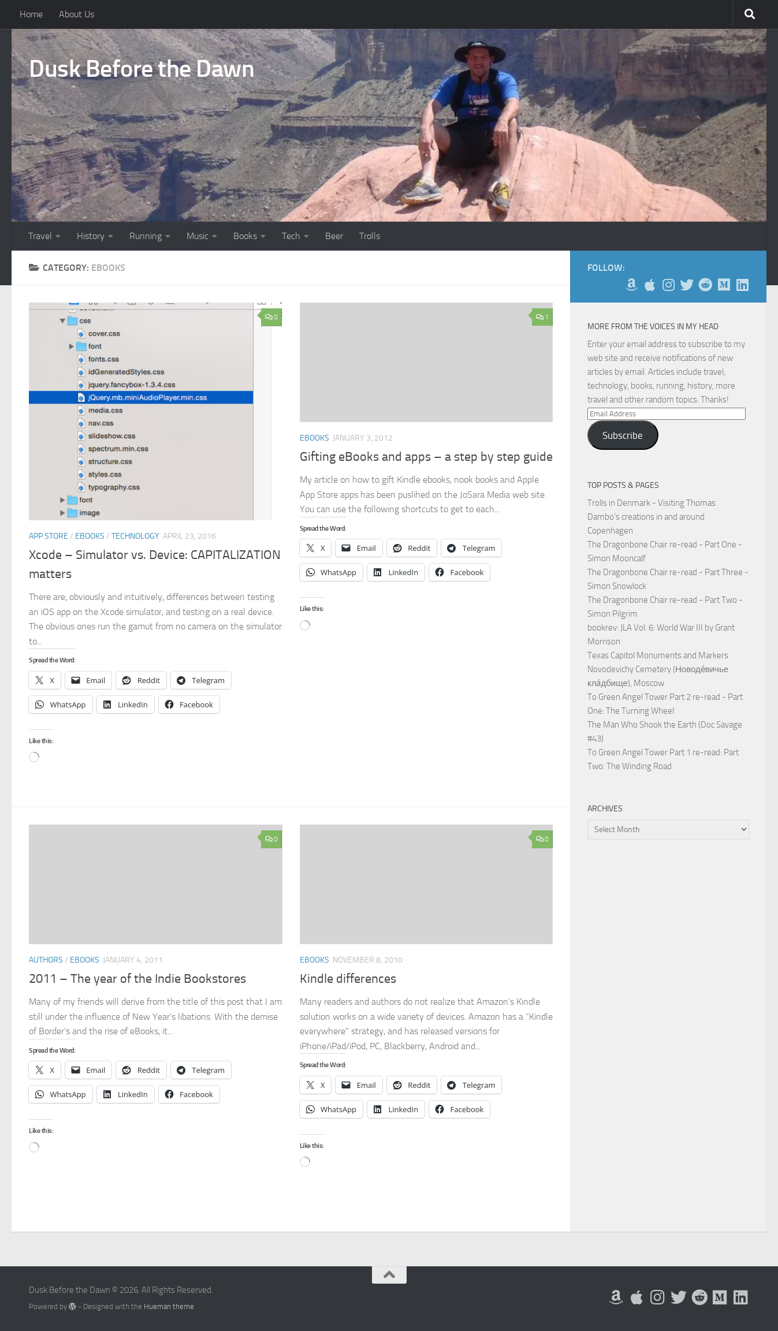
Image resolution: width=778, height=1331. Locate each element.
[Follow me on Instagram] (668, 285)
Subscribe (622, 435)
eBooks (90, 536)
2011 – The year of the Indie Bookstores (137, 978)
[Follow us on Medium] (724, 285)
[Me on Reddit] (705, 285)
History (91, 235)
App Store (48, 536)
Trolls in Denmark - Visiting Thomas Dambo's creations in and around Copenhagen (651, 517)
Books (245, 235)
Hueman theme (169, 1306)
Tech (291, 235)
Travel (40, 235)
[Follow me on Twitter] (687, 285)
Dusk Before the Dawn (141, 68)
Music (198, 235)
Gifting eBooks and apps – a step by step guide (426, 456)
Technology (135, 536)
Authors (46, 960)
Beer (334, 235)
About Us (76, 14)
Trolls (369, 235)
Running (145, 235)
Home (31, 14)
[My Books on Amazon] (631, 285)
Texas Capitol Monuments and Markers (657, 655)
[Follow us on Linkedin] (742, 285)
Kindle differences (348, 978)
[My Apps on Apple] (650, 285)
